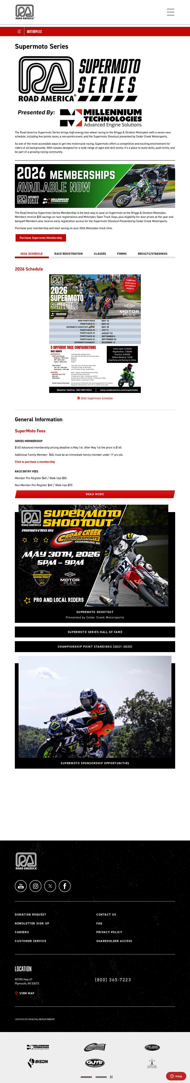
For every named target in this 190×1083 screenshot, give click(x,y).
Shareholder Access (114, 941)
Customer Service (30, 941)
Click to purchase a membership (35, 462)
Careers (22, 932)
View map (26, 993)
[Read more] (95, 90)
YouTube (21, 886)
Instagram (35, 886)
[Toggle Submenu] (19, 31)
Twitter (50, 886)
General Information (39, 419)
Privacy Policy (109, 932)
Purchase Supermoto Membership (41, 238)
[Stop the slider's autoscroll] (111, 1077)
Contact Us (106, 914)
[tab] (32, 254)
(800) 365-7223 (113, 980)
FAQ (99, 923)
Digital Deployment (42, 1019)
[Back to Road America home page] (25, 10)
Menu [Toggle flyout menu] (170, 12)
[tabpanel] (95, 334)
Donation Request (30, 914)
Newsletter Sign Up (32, 923)
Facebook (65, 886)
